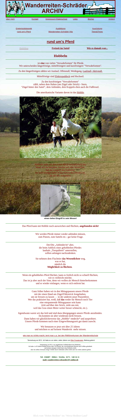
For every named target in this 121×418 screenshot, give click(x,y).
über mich (10, 19)
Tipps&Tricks (97, 32)
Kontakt (35, 19)
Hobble (80, 92)
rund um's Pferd (24, 32)
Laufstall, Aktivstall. (92, 71)
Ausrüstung (97, 28)
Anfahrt (111, 19)
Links (75, 19)
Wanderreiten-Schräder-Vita (60, 32)
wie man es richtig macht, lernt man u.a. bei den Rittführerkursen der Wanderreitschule (60, 335)
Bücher (91, 19)
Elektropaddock (62, 76)
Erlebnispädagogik (24, 28)
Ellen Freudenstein (77, 340)
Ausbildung (60, 28)
